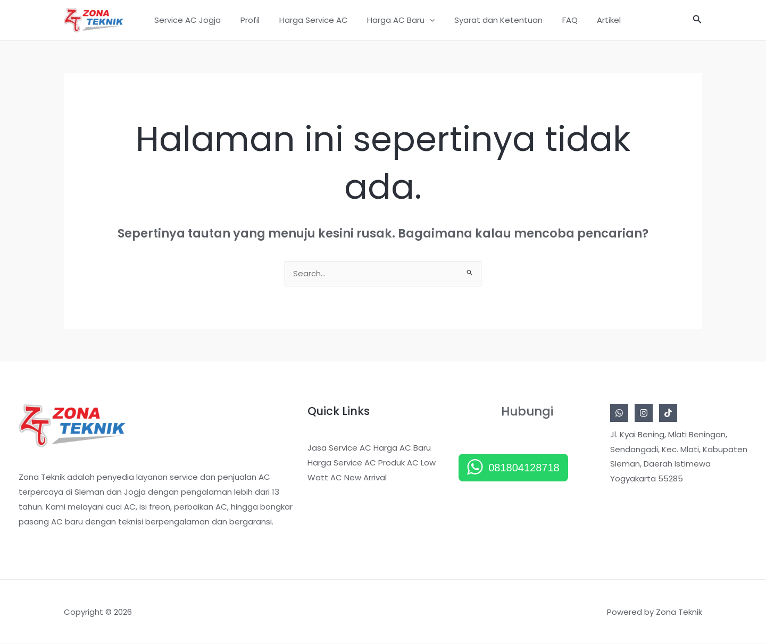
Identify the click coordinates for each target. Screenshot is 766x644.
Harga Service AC (312, 20)
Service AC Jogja (194, 20)
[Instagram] (644, 413)
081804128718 (523, 468)
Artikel (594, 20)
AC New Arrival (358, 478)
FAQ (558, 20)
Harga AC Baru (396, 20)
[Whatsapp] (619, 413)
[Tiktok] (668, 413)
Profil (252, 20)
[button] (425, 20)
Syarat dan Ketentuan (490, 20)
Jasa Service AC (339, 448)
